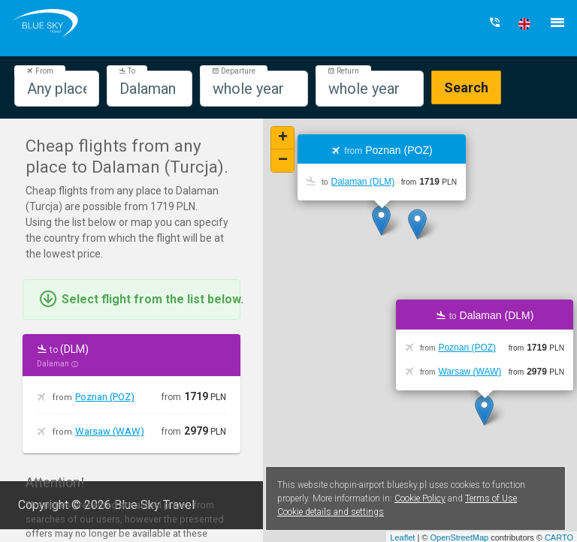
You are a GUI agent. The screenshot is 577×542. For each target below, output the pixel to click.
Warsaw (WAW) (109, 431)
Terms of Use (491, 498)
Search (466, 87)
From (39, 71)
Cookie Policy (420, 498)
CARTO (559, 537)
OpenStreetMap (459, 537)
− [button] (283, 160)
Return (343, 71)
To (127, 71)
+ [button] (283, 138)
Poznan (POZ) (104, 396)
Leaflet (402, 537)
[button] (524, 24)
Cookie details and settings (330, 512)
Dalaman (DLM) (363, 181)
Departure (233, 71)
